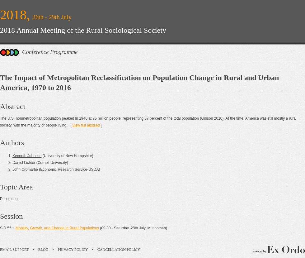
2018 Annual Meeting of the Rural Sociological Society (83, 30)
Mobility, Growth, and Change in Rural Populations (57, 228)
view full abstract (86, 125)
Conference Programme (49, 52)
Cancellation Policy (118, 249)
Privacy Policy (73, 249)
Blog (43, 249)
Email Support (14, 249)
